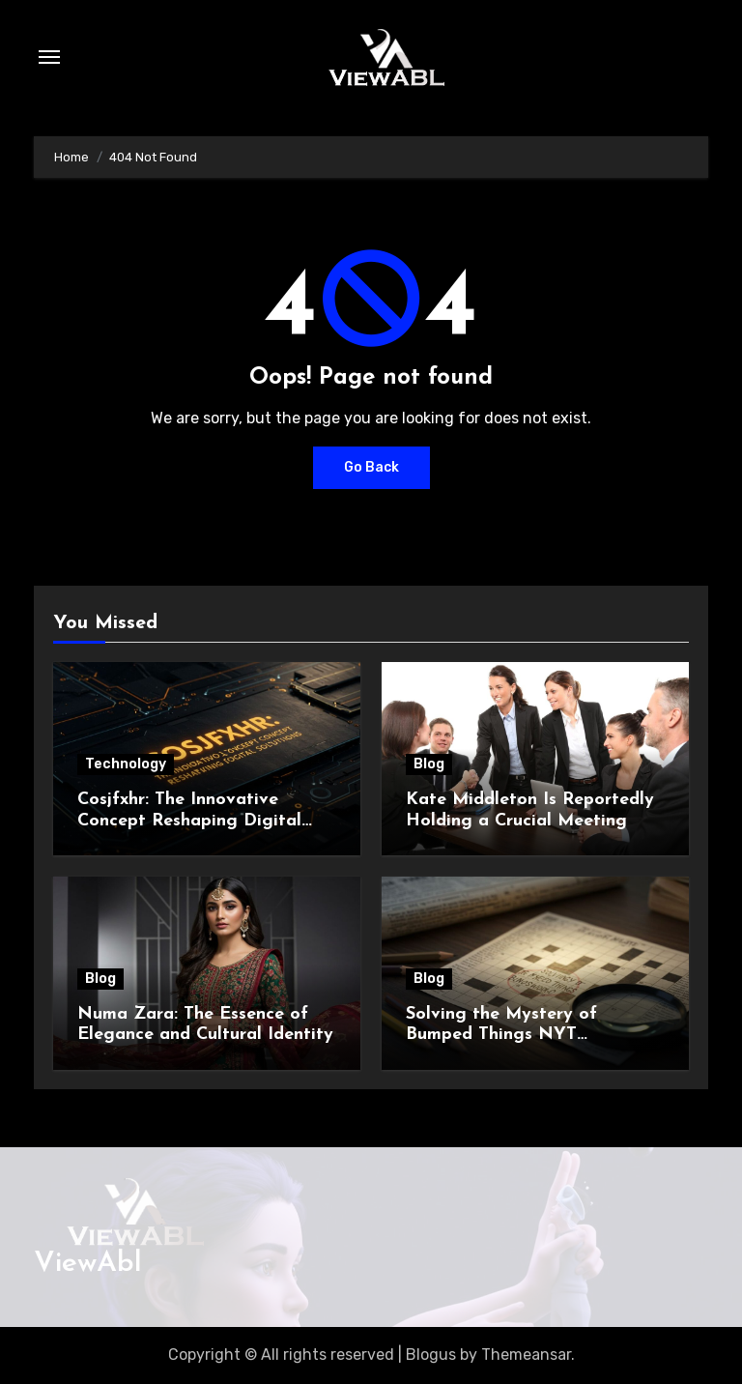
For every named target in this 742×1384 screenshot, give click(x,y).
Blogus (431, 1354)
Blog (429, 764)
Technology (125, 764)
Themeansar (526, 1354)
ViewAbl (88, 1264)
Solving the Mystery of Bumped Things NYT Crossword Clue (501, 1035)
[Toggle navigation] (49, 57)
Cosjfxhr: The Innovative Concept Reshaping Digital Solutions (189, 821)
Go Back (371, 467)
